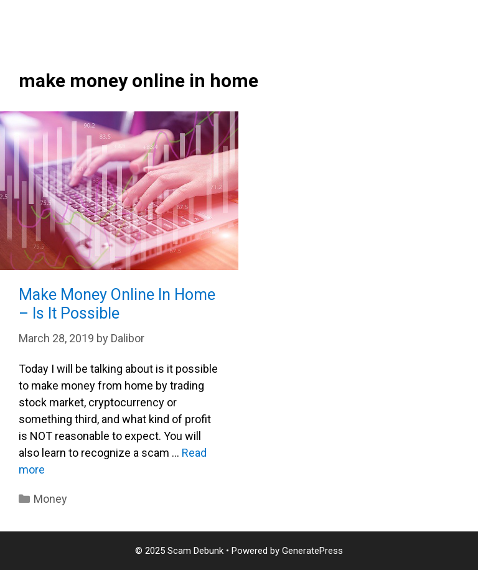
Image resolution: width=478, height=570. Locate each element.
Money (50, 498)
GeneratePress (312, 550)
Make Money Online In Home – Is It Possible (117, 304)
